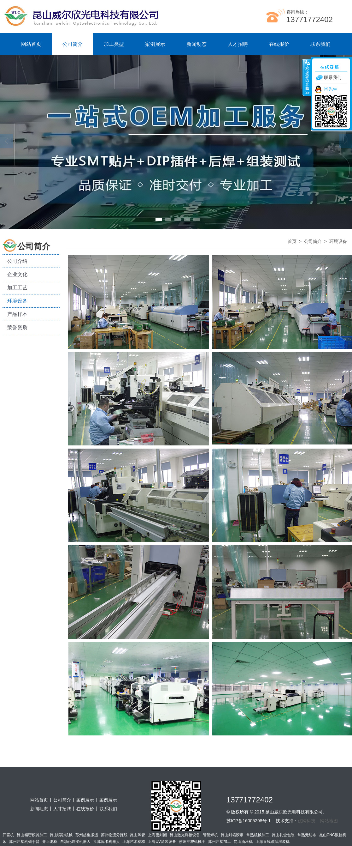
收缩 (306, 77)
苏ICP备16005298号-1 (248, 820)
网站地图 (329, 820)
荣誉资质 (17, 327)
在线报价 (279, 44)
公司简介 (72, 44)
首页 (292, 241)
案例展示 (155, 44)
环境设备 (17, 301)
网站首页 (31, 44)
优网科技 (306, 820)
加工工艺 (17, 287)
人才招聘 (238, 44)
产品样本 (17, 314)
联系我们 (320, 44)
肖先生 (330, 89)
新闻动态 (196, 44)
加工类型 (114, 44)
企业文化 (17, 274)
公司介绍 (17, 261)
